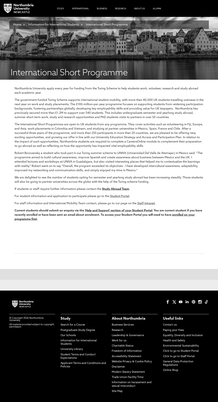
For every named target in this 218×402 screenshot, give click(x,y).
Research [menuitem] (120, 9)
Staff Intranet (146, 203)
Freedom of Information (127, 351)
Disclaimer (118, 367)
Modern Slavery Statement (128, 372)
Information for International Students (53, 24)
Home (17, 24)
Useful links (173, 319)
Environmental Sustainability (181, 346)
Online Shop (170, 370)
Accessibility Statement (126, 356)
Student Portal (119, 196)
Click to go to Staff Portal (179, 356)
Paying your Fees (173, 330)
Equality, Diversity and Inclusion (183, 335)
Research (117, 330)
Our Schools (68, 335)
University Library (72, 349)
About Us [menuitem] (139, 9)
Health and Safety (174, 340)
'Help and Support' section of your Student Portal (118, 210)
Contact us (170, 325)
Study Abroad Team (115, 189)
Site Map (117, 391)
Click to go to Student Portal (181, 351)
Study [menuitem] (60, 9)
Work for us (119, 340)
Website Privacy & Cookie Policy (132, 361)
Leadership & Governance (128, 335)
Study (65, 319)
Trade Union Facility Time (127, 377)
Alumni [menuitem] (157, 9)
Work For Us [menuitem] (109, 18)
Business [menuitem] (102, 9)
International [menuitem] (80, 9)
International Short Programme (107, 24)
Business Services (123, 325)
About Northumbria (128, 319)
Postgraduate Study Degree (78, 330)
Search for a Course (73, 325)
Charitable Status (122, 346)
